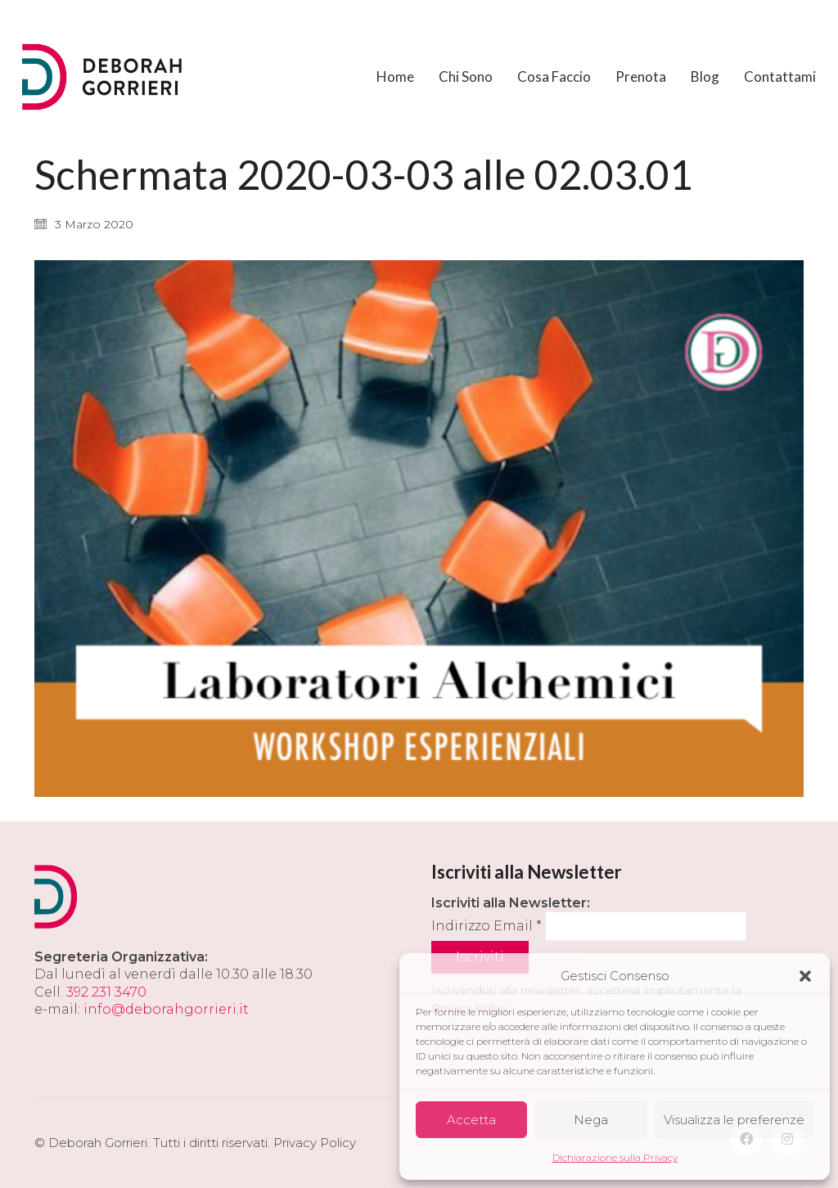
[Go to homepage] (104, 77)
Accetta (471, 1119)
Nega (591, 1119)
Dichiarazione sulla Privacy (615, 1157)
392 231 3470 (106, 992)
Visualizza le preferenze (734, 1119)
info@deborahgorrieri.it (166, 1009)
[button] (805, 976)
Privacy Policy (314, 1142)
